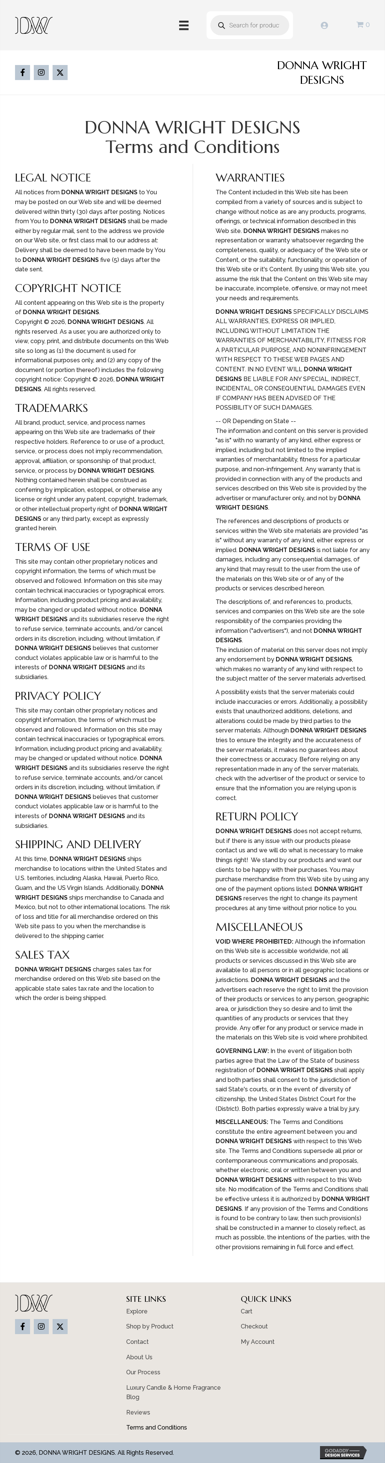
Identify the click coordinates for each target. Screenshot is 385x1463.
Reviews (138, 1412)
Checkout (254, 1326)
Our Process (143, 1372)
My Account (258, 1341)
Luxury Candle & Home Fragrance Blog (173, 1392)
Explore (137, 1311)
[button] (22, 72)
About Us (139, 1357)
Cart (246, 1311)
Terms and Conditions (156, 1427)
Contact (137, 1341)
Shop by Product (150, 1326)
